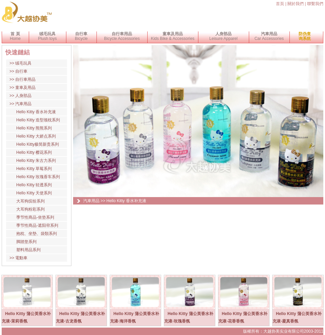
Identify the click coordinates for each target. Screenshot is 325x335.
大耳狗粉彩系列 (30, 209)
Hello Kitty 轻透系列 (34, 185)
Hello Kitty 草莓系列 (34, 168)
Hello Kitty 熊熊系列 (34, 128)
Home (15, 36)
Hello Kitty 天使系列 (34, 193)
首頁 (280, 3)
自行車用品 (25, 79)
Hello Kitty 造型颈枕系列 (38, 120)
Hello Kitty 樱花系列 (34, 152)
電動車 (21, 258)
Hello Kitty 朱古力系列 (36, 160)
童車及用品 (25, 87)
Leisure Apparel (223, 36)
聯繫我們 (315, 3)
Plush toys (47, 36)
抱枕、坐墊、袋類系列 (36, 233)
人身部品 (23, 95)
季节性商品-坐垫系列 (35, 217)
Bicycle (81, 36)
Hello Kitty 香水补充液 (36, 112)
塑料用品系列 (28, 249)
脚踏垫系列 (26, 241)
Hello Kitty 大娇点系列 (36, 136)
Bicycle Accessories (121, 36)
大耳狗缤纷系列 (30, 201)
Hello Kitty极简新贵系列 (37, 144)
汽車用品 (23, 103)
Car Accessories (269, 36)
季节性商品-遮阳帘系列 (37, 225)
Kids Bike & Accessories (173, 36)
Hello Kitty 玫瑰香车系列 (38, 176)
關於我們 (295, 3)
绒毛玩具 (23, 63)
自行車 (21, 71)
